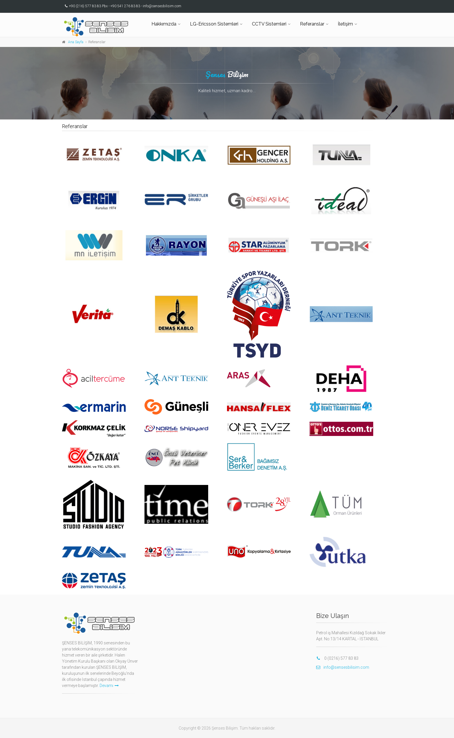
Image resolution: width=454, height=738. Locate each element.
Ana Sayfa (75, 42)
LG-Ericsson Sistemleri (214, 24)
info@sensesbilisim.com (342, 667)
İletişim (345, 24)
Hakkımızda (163, 24)
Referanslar (312, 24)
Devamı (109, 685)
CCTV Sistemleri (269, 24)
